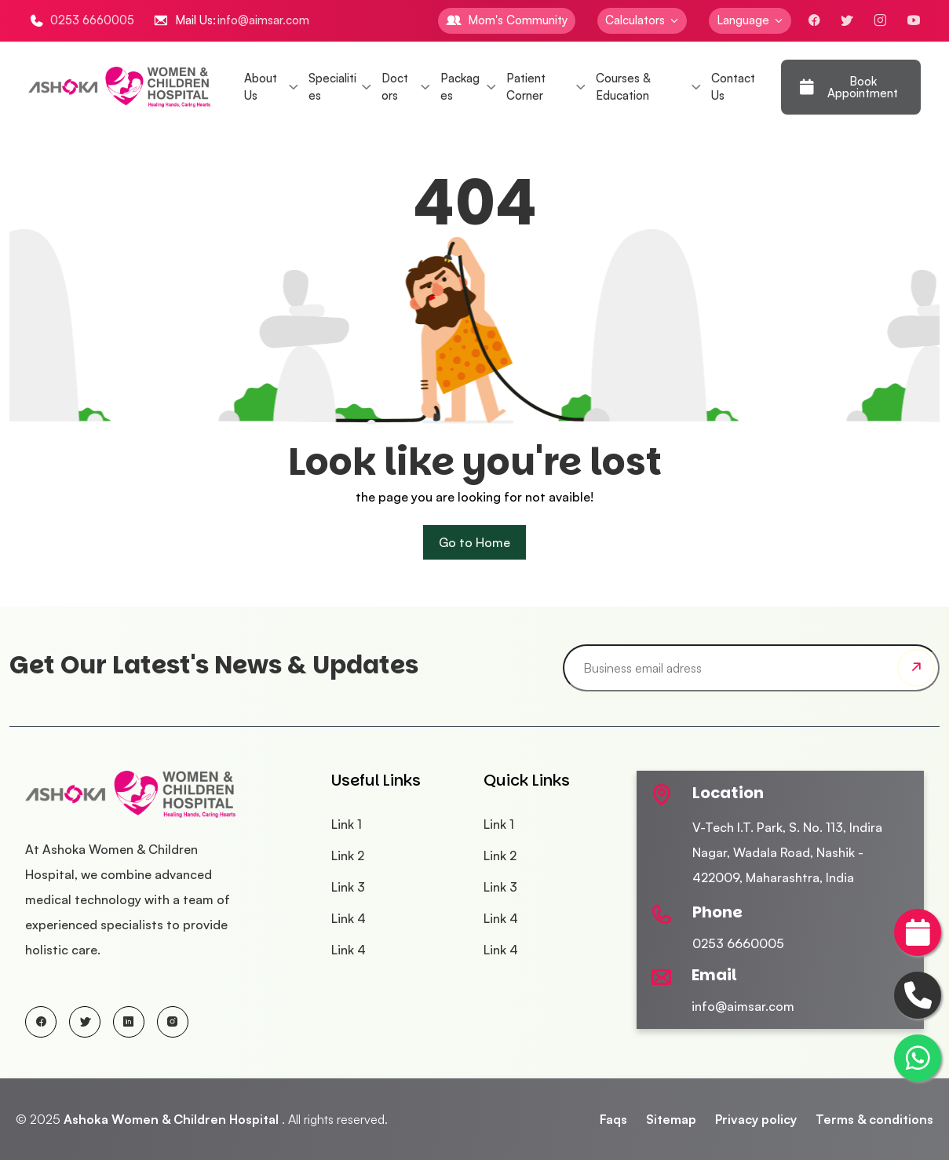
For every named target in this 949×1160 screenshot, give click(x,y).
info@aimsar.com (263, 20)
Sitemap (671, 1119)
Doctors (394, 87)
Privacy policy (756, 1119)
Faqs (613, 1119)
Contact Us (733, 87)
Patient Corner (526, 87)
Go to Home (474, 542)
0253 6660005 (92, 20)
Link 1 (346, 824)
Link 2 (347, 855)
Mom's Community (518, 20)
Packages (460, 87)
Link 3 (348, 887)
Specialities (332, 87)
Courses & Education (623, 87)
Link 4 (348, 918)
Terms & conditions (874, 1119)
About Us (260, 87)
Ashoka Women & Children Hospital (171, 1119)
